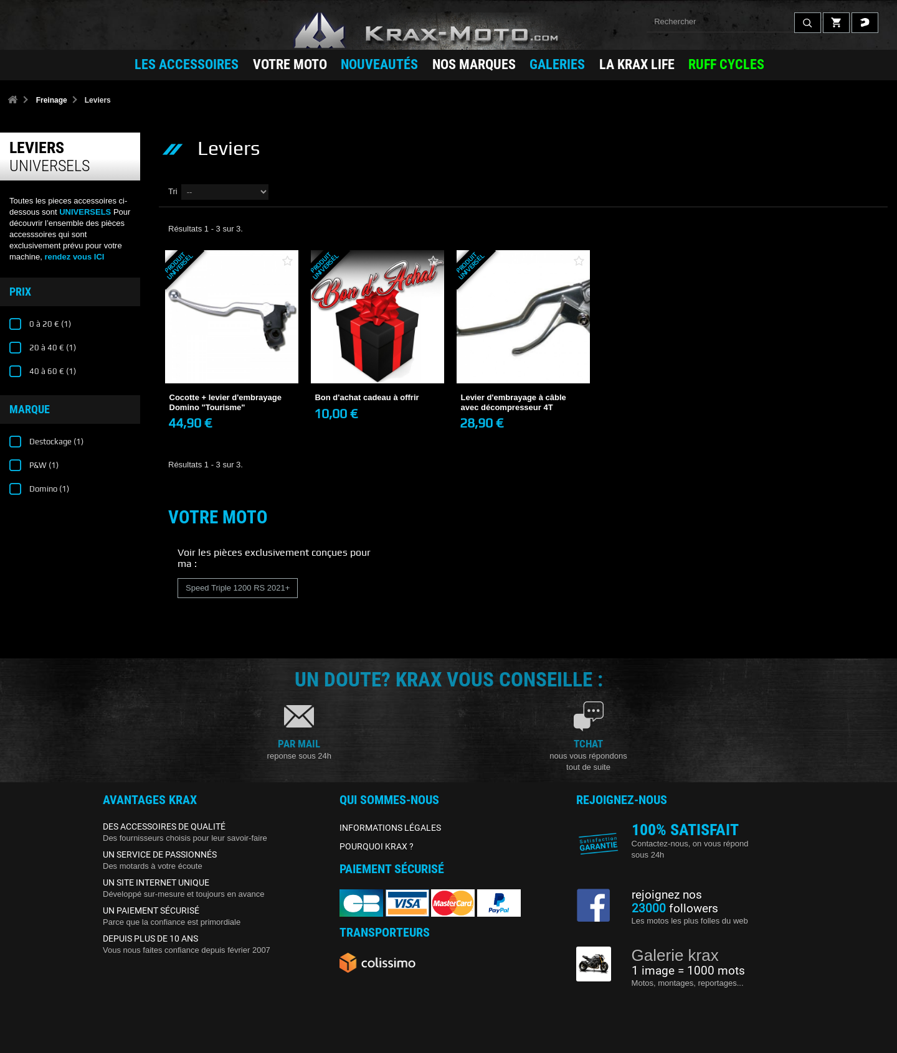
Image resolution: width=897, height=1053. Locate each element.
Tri (173, 191)
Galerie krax (675, 955)
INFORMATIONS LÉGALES (390, 828)
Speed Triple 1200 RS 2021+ (238, 587)
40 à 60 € (51, 371)
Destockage (55, 441)
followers (675, 908)
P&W (43, 465)
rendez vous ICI (74, 256)
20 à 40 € (51, 347)
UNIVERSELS (85, 212)
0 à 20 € (49, 324)
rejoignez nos (667, 895)
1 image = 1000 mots (688, 971)
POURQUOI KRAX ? (376, 846)
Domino (48, 489)
